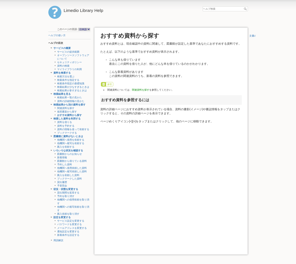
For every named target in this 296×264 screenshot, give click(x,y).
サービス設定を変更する (70, 220)
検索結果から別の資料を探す (69, 104)
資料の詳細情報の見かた (70, 101)
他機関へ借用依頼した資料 (72, 168)
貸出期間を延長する (68, 192)
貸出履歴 (62, 182)
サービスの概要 (62, 48)
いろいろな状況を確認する (68, 150)
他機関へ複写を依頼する (70, 143)
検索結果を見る (62, 94)
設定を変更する (62, 217)
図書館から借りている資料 (72, 161)
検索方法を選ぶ (65, 76)
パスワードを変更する (69, 224)
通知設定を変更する (68, 231)
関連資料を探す (65, 108)
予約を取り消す (65, 196)
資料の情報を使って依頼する (73, 129)
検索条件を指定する (68, 80)
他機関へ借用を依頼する (70, 139)
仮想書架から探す (67, 111)
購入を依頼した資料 (68, 175)
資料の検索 (63, 65)
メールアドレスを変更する (72, 228)
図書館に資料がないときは (68, 136)
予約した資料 (64, 164)
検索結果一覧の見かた (69, 97)
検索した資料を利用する (67, 118)
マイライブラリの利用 (69, 69)
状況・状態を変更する (65, 189)
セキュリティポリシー (69, 62)
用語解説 (58, 240)
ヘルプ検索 (246, 8)
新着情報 (62, 157)
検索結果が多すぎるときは (72, 90)
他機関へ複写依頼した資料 (72, 171)
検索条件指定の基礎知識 (70, 83)
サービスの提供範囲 (68, 51)
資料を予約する (65, 125)
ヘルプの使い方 (57, 35)
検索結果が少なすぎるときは (73, 87)
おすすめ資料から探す (69, 115)
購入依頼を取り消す (68, 213)
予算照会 (62, 185)
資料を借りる (64, 122)
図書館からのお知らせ (69, 154)
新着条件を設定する (68, 235)
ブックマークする (67, 132)
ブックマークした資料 (69, 178)
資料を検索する (62, 72)
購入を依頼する (65, 146)
